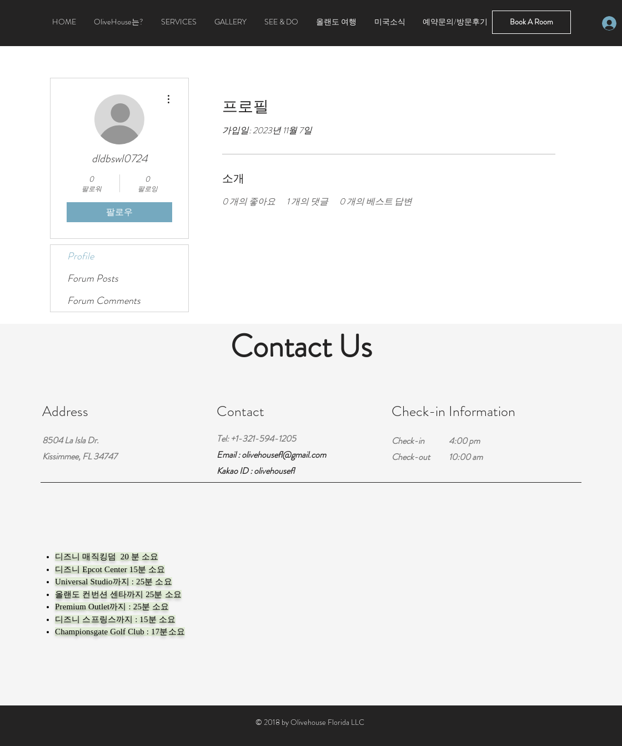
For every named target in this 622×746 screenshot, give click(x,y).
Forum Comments (104, 300)
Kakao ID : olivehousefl (255, 470)
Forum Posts (92, 278)
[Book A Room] (531, 22)
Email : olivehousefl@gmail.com (271, 454)
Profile (80, 256)
